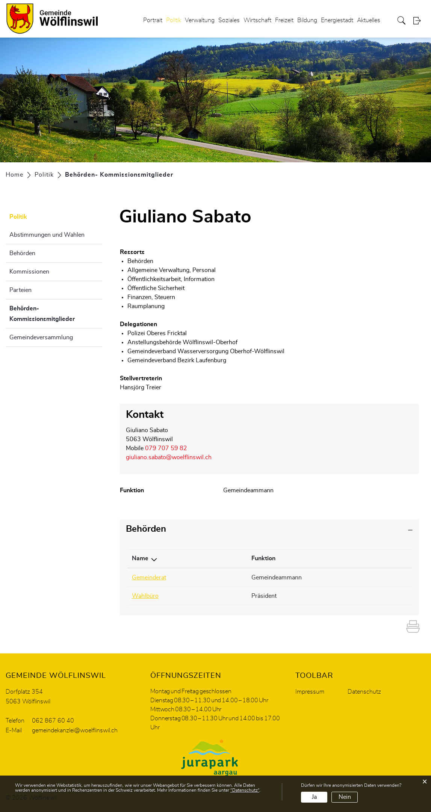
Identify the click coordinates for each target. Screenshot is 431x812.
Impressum (309, 692)
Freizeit (284, 20)
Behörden (22, 253)
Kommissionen (29, 272)
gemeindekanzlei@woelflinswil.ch (75, 730)
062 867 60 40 (53, 721)
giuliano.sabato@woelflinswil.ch (169, 457)
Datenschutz (364, 692)
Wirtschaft (257, 20)
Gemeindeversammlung (41, 337)
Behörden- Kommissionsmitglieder (55, 313)
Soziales (229, 20)
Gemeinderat (149, 578)
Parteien (20, 290)
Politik (173, 20)
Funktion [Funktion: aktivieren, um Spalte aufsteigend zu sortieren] (263, 558)
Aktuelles (368, 20)
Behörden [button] (146, 529)
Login (419, 20)
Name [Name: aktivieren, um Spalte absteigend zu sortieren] (140, 558)
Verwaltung (200, 20)
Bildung (307, 20)
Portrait (152, 20)
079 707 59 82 (166, 448)
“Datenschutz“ (244, 790)
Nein (345, 797)
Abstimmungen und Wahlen (47, 235)
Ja (314, 797)
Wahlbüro (145, 596)
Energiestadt (337, 20)
